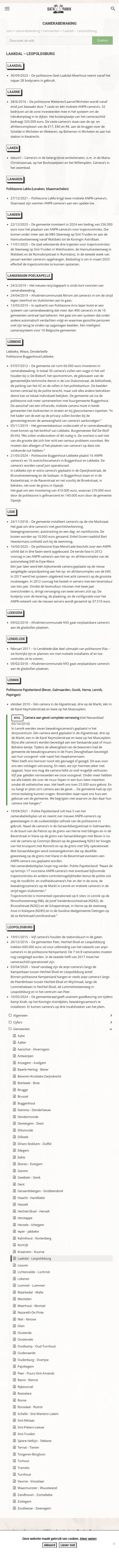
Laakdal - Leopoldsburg (34, 1258)
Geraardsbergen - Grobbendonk (40, 1191)
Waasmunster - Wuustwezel (37, 1488)
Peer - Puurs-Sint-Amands (36, 1373)
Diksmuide (25, 1130)
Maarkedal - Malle (30, 1292)
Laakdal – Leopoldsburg (80, 31)
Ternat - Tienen (28, 1447)
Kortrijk (23, 1245)
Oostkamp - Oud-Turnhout (37, 1346)
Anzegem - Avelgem (32, 1063)
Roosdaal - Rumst (30, 1407)
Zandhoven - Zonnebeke (35, 1495)
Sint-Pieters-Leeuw (31, 1427)
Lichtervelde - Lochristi (34, 1272)
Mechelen (25, 1299)
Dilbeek (23, 1137)
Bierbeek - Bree (29, 1083)
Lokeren (23, 1279)
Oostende (25, 1333)
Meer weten (88, 1539)
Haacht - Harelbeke (31, 1198)
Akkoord (49, 1545)
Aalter (22, 1042)
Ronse (22, 1400)
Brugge (23, 1090)
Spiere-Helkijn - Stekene (34, 1441)
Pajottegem (26, 1366)
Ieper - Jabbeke (28, 1231)
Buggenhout (26, 1103)
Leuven (23, 1265)
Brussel (23, 1096)
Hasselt (23, 1204)
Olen (21, 1326)
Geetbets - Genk (29, 1177)
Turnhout (24, 1474)
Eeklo (21, 1157)
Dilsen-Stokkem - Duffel (34, 1144)
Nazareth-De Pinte (31, 1312)
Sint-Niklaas (26, 1420)
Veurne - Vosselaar (31, 1481)
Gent (21, 1184)
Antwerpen (25, 1056)
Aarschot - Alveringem (33, 1049)
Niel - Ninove (27, 1319)
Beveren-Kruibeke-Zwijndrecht (39, 1076)
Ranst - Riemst (28, 1380)
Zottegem (24, 1501)
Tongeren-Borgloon (31, 1454)
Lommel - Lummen (31, 1285)
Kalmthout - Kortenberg (34, 1238)
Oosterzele (25, 1339)
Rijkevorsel (25, 1387)
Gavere (23, 1171)
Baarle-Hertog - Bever (33, 1069)
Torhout (23, 1461)
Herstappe (25, 1218)
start (9, 31)
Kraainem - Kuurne (31, 1252)
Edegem (23, 1150)
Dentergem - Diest (31, 1123)
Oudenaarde (26, 1353)
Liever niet (68, 1545)
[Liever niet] (114, 1544)
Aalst (21, 1036)
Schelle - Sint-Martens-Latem (38, 1414)
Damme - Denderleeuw (34, 1110)
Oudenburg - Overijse (33, 1360)
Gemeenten (51, 31)
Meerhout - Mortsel (31, 1306)
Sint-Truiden (26, 1434)
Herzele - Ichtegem (31, 1225)
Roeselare (25, 1393)
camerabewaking (28, 31)
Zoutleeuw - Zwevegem (34, 1508)
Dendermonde (28, 1117)
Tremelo (23, 1468)
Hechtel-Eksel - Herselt (34, 1211)
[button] (7, 8)
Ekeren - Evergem (30, 1164)
